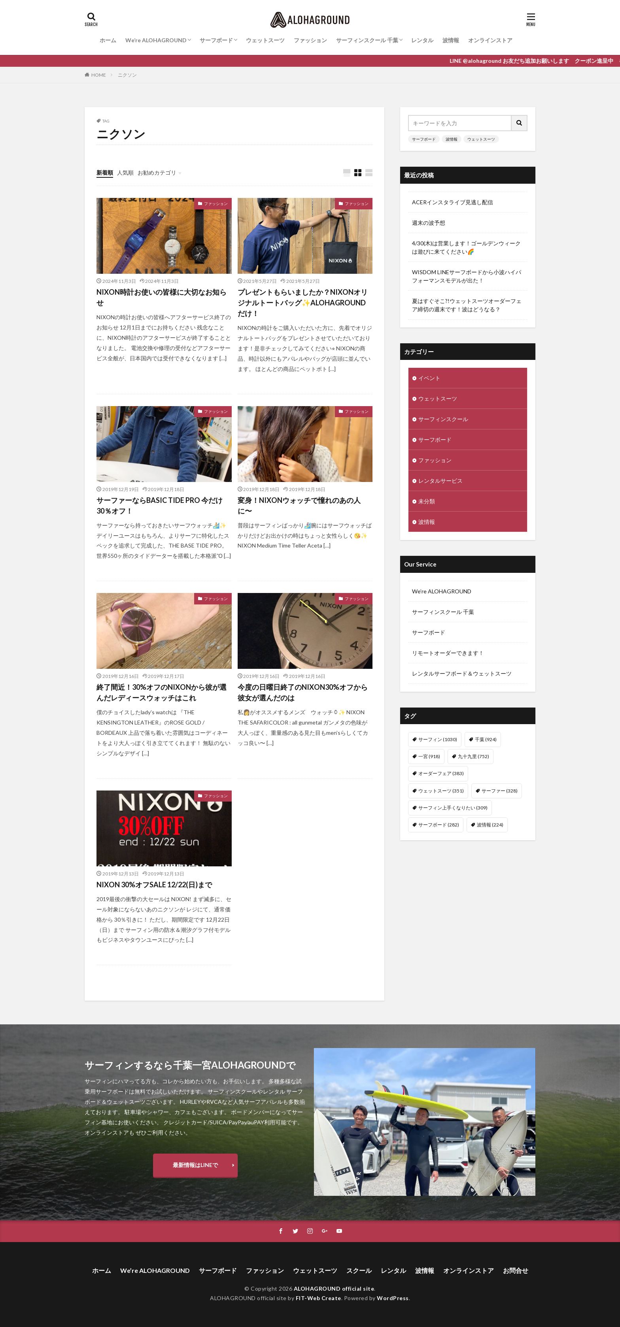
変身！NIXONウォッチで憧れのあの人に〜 (299, 505)
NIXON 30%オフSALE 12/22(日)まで (154, 884)
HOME (98, 75)
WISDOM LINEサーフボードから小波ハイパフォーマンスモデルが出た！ (466, 276)
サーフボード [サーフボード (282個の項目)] (438, 825)
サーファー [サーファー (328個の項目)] (500, 791)
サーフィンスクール (443, 419)
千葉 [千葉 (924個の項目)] (486, 739)
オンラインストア (490, 40)
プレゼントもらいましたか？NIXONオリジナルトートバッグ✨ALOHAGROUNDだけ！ (303, 303)
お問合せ (515, 1270)
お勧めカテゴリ (157, 172)
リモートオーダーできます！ (448, 652)
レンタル (422, 40)
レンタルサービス (440, 480)
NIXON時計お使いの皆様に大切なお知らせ (161, 297)
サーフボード (216, 40)
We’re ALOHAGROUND (156, 40)
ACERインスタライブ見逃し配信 (452, 202)
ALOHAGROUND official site (334, 1288)
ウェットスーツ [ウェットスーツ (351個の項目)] (441, 791)
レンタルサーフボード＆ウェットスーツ (462, 673)
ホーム (108, 40)
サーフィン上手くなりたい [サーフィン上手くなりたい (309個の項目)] (453, 808)
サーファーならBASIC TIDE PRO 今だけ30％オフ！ (159, 505)
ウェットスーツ (265, 40)
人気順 (125, 172)
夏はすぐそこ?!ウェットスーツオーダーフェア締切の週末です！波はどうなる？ (467, 304)
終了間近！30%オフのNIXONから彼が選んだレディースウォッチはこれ (161, 692)
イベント (429, 378)
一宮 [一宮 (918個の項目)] (429, 756)
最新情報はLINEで (195, 1164)
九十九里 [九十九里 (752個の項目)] (473, 756)
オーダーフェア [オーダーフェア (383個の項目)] (441, 773)
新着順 (104, 172)
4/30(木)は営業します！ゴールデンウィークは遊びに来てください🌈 (466, 247)
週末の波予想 (428, 222)
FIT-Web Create (318, 1298)
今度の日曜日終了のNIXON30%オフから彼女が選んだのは (303, 692)
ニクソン (127, 75)
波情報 (450, 40)
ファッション (310, 40)
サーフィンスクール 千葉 (367, 40)
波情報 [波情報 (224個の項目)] (490, 825)
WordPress (393, 1298)
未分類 (426, 501)
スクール (359, 1270)
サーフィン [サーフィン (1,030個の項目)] (437, 739)
